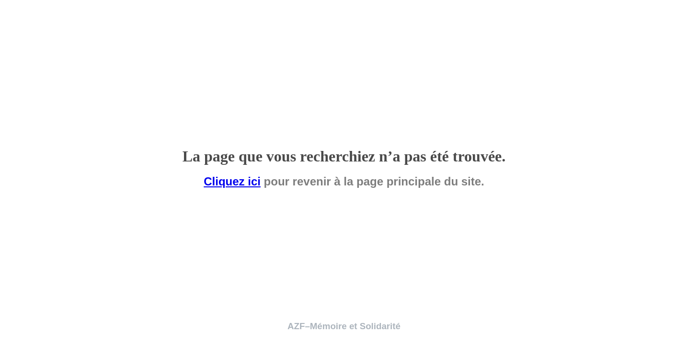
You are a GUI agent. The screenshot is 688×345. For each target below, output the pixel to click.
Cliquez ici (232, 181)
